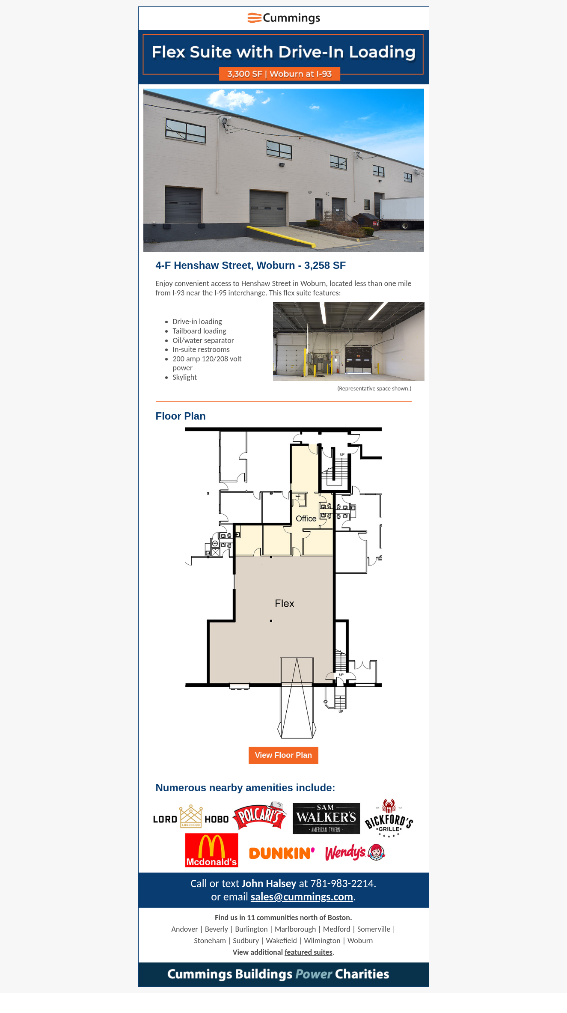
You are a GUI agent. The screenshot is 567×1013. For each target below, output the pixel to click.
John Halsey (269, 883)
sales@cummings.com (302, 896)
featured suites (308, 952)
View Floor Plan (283, 755)
